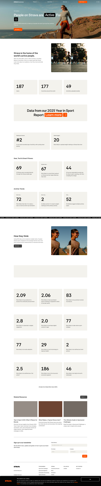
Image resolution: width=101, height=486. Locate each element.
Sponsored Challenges (43, 468)
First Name (53, 449)
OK (90, 475)
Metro (52, 470)
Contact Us (78, 468)
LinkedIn (65, 468)
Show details (20, 483)
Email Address (54, 442)
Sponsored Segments (43, 470)
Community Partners (55, 468)
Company (72, 449)
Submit (84, 456)
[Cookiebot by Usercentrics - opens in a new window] (8, 483)
